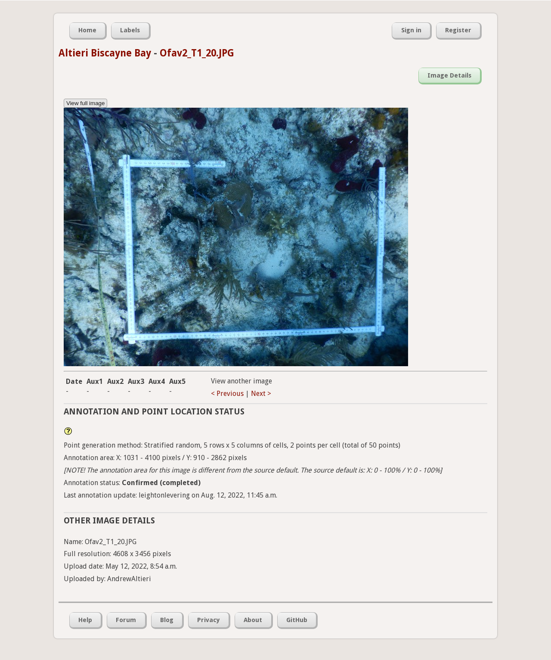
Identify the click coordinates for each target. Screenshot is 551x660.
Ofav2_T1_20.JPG (197, 53)
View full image (85, 103)
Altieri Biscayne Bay (105, 53)
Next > (261, 393)
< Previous (227, 393)
